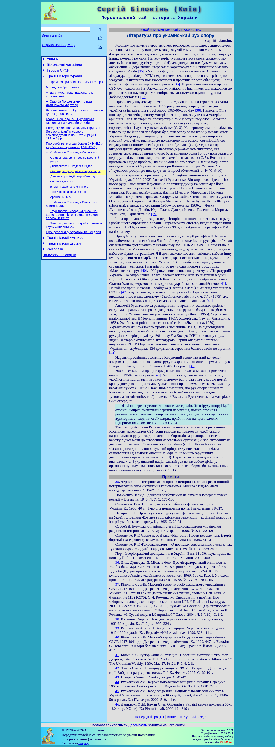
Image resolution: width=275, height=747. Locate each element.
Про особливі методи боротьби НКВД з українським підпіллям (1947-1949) (74, 153)
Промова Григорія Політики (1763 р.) (76, 85)
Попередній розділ (149, 717)
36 (117, 562)
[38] (198, 110)
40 (117, 637)
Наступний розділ (192, 717)
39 (117, 628)
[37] (143, 97)
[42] (124, 292)
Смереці (83, 743)
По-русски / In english (59, 272)
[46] (158, 375)
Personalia (55, 265)
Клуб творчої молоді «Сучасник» (74, 160)
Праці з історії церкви (64, 259)
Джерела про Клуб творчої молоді (72, 186)
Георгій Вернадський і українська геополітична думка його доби (70, 127)
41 (117, 655)
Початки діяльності (62, 192)
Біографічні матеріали (64, 66)
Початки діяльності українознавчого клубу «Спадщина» (74, 238)
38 (117, 619)
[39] (154, 214)
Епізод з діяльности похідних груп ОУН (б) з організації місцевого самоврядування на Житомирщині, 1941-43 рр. (74, 140)
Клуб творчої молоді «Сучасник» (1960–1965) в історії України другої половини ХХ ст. (72, 227)
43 (117, 677)
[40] (144, 271)
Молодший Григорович (62, 91)
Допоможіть (137, 725)
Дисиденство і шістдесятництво (71, 175)
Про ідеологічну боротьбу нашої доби (73, 246)
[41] (223, 284)
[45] (192, 366)
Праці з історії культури (65, 252)
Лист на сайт (52, 36)
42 (117, 668)
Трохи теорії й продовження (68, 203)
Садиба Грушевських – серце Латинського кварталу (69, 108)
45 (117, 691)
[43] (210, 301)
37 (117, 584)
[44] (112, 353)
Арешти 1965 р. (60, 208)
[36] (177, 84)
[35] (141, 71)
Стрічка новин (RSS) (58, 45)
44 (117, 682)
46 (117, 704)
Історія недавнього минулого (69, 197)
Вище (171, 717)
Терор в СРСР (58, 72)
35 (117, 482)
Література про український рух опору (75, 180)
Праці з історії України (64, 79)
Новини (53, 59)
